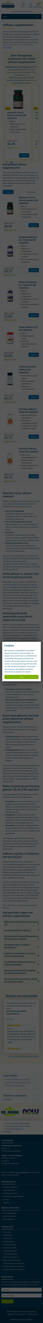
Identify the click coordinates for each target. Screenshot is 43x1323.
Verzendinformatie (10, 1193)
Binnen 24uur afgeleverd (15, 1086)
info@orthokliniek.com (10, 1163)
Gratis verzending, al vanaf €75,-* (21, 11)
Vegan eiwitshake (9, 1248)
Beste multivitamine (11, 1257)
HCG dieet (7, 1232)
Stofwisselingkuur (10, 1251)
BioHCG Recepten (10, 1216)
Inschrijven (7, 1301)
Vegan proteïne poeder (11, 1260)
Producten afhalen (10, 1187)
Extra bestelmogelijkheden (13, 1196)
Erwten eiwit (8, 1238)
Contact (6, 1199)
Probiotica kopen (9, 1244)
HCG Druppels (8, 1241)
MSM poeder (7, 1235)
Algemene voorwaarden (16, 1314)
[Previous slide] (7, 163)
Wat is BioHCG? (9, 1219)
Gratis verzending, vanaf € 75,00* (16, 1123)
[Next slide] (11, 163)
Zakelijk (6, 1202)
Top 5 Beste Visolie (10, 1254)
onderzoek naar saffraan (21, 566)
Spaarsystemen (9, 1190)
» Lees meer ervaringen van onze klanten (23, 1056)
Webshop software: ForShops (21, 1319)
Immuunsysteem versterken (13, 1269)
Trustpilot (7, 1099)
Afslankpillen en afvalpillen (13, 1263)
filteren (8, 192)
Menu (5, 16)
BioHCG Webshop (9, 1213)
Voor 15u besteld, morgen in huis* (18, 1082)
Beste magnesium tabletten (14, 1266)
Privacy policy (32, 1314)
